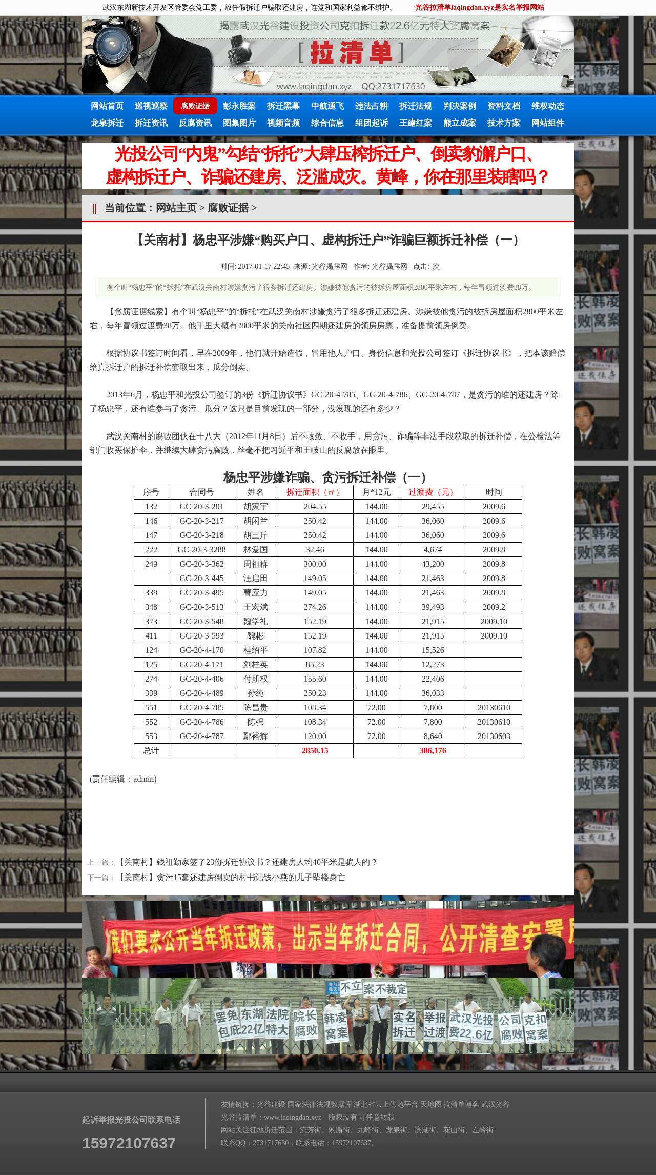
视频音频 (283, 122)
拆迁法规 (415, 106)
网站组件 (547, 122)
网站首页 (107, 106)
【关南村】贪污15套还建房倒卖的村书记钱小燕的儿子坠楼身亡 (230, 877)
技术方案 (503, 122)
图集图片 (239, 122)
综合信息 (327, 122)
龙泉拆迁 (107, 122)
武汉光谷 (495, 1104)
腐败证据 (228, 207)
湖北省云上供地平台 (386, 1104)
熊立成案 (459, 122)
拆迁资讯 (151, 122)
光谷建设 (271, 1104)
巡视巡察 (151, 106)
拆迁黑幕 (283, 106)
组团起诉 (371, 122)
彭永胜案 (239, 106)
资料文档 (503, 106)
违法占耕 (371, 106)
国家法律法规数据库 (320, 1104)
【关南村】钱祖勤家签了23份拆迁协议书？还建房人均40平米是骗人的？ (247, 862)
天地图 (431, 1104)
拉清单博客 (461, 1104)
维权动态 (547, 106)
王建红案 (415, 122)
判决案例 (459, 106)
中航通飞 (327, 106)
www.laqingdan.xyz (292, 1117)
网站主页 (176, 207)
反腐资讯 (195, 122)
